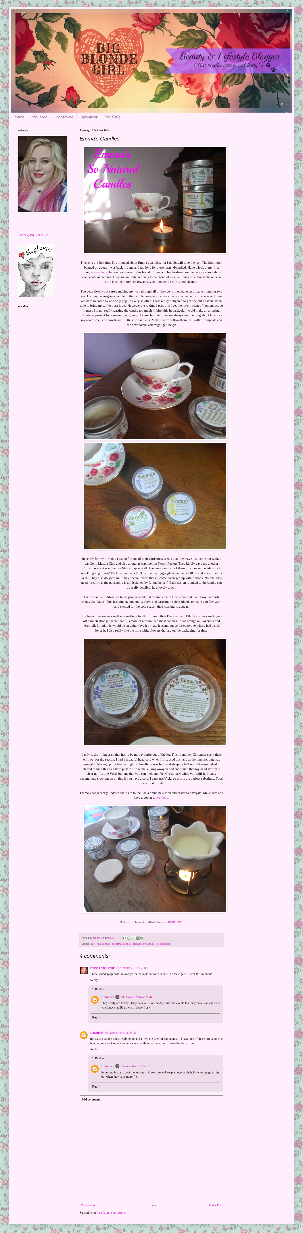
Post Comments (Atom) (111, 1212)
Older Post (215, 1205)
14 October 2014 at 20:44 (136, 997)
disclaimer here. (175, 922)
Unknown (107, 997)
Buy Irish (95, 943)
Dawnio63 (97, 1032)
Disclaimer (88, 117)
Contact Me (63, 117)
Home (19, 117)
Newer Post (88, 1205)
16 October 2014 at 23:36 (120, 1032)
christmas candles (122, 943)
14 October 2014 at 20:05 (132, 968)
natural (166, 943)
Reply (94, 980)
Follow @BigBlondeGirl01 (35, 235)
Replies (99, 989)
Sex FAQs (112, 117)
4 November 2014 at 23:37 (137, 1066)
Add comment (90, 1099)
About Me (39, 117)
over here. (101, 272)
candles (106, 943)
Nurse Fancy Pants (102, 968)
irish (158, 943)
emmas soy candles (143, 943)
